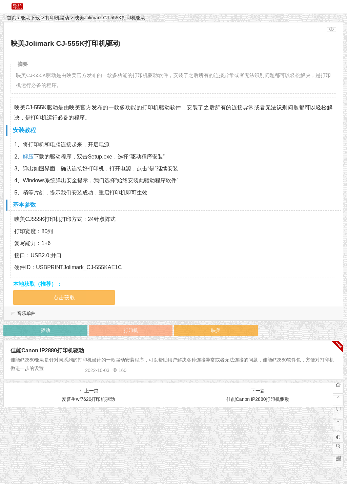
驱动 (45, 330)
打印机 (131, 330)
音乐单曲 (26, 313)
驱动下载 (30, 17)
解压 (28, 157)
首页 (11, 17)
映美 (216, 330)
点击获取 (64, 297)
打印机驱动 (57, 17)
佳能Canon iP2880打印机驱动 (47, 350)
